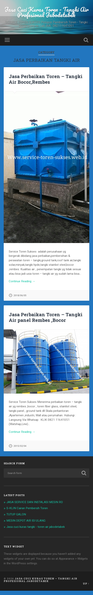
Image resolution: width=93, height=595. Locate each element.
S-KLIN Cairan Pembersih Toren (27, 508)
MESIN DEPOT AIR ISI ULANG (25, 520)
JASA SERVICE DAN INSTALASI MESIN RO (34, 502)
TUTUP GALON (16, 514)
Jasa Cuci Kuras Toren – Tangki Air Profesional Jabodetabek (40, 580)
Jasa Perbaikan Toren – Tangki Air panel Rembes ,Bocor (45, 318)
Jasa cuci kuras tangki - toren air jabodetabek (35, 527)
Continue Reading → (22, 281)
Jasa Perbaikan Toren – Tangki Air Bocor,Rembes (45, 79)
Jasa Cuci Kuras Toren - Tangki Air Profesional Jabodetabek (46, 12)
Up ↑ (86, 583)
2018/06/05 (19, 295)
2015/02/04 (19, 446)
